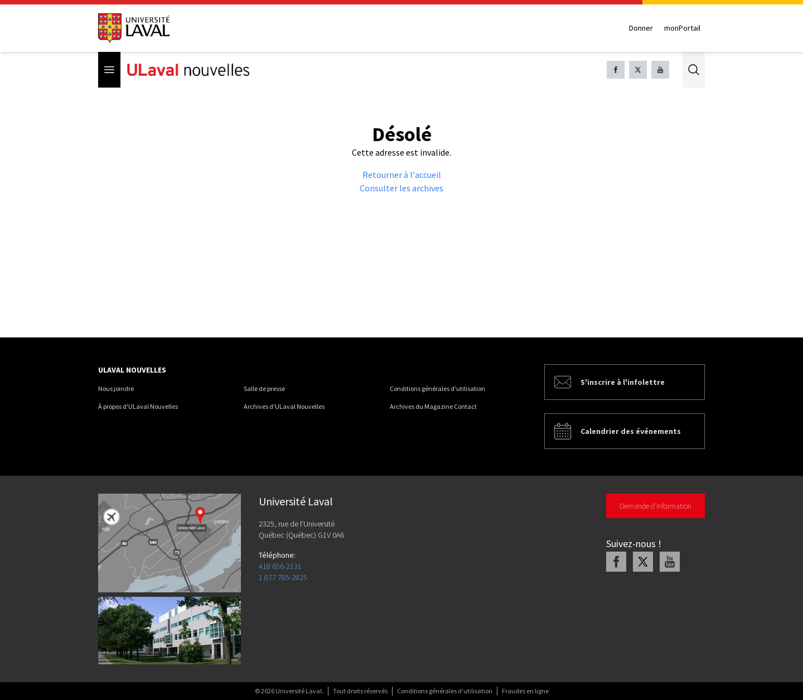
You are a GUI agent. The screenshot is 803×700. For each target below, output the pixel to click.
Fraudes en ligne (525, 691)
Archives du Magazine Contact (433, 406)
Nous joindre (116, 388)
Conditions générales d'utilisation (437, 388)
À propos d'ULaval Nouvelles (138, 406)
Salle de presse (264, 388)
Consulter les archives (401, 188)
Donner (641, 28)
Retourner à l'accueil (401, 174)
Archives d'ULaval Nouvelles (284, 406)
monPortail (682, 28)
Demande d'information (655, 506)
